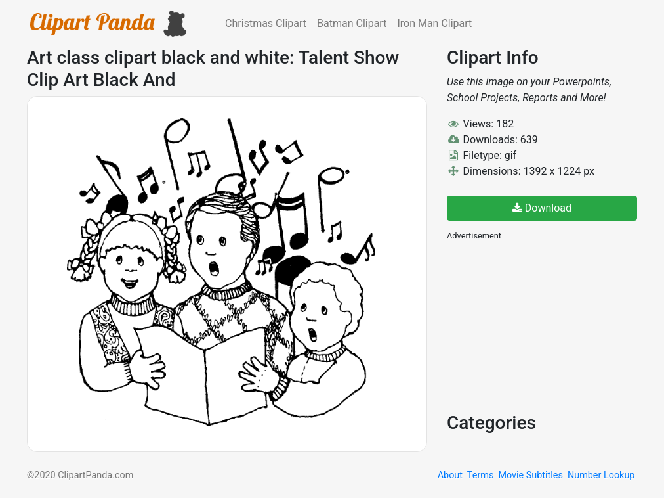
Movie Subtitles (530, 475)
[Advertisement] (545, 325)
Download (541, 208)
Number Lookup (601, 475)
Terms (480, 475)
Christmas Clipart (265, 23)
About (450, 475)
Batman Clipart (351, 23)
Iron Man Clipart (434, 23)
